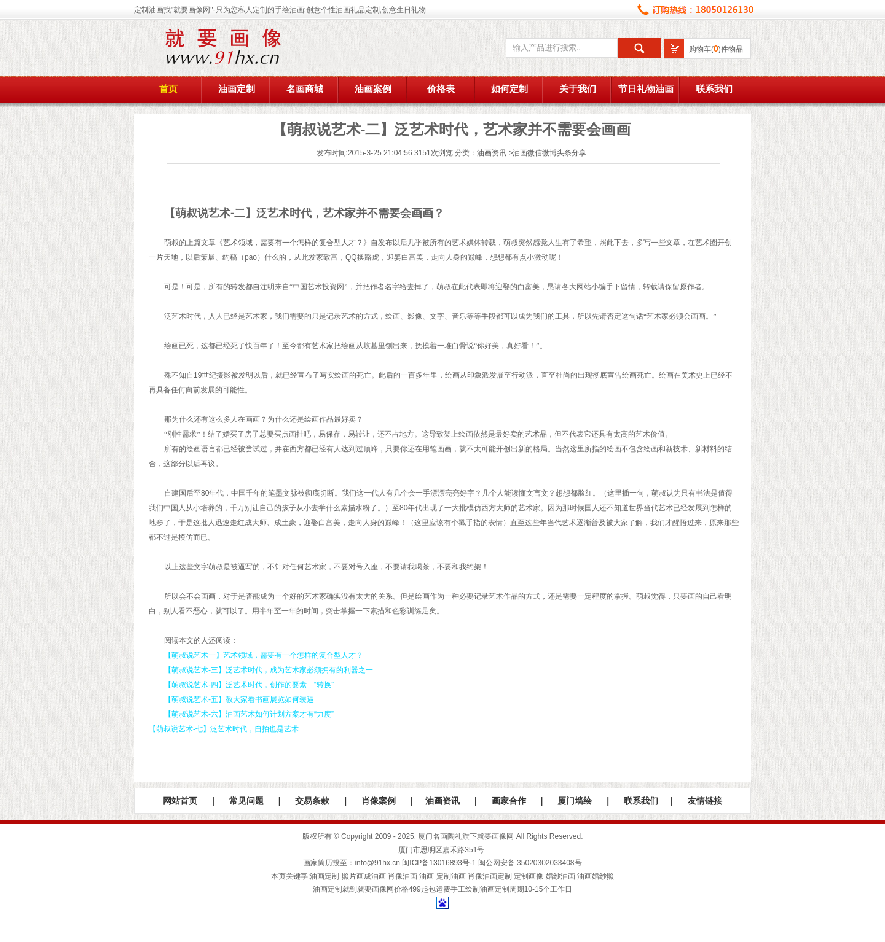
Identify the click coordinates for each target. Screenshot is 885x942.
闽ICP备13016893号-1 (439, 862)
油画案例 (373, 89)
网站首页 (180, 801)
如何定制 (509, 89)
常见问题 (246, 801)
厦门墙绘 (574, 801)
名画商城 (304, 89)
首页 (168, 89)
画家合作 (509, 801)
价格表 (441, 89)
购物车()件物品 (716, 49)
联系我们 (714, 89)
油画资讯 (491, 153)
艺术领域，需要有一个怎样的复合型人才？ (293, 242)
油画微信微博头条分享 (549, 153)
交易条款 (312, 801)
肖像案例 (378, 801)
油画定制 (236, 89)
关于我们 (577, 89)
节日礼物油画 (646, 89)
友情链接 (705, 801)
